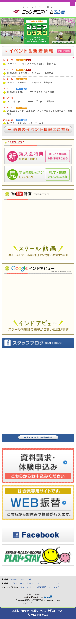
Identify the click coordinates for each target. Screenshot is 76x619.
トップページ (26, 587)
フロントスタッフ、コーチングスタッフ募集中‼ (31, 101)
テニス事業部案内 (39, 587)
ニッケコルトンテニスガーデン (47, 583)
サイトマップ (54, 587)
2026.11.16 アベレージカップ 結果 (25, 123)
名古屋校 (14, 579)
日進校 (29, 579)
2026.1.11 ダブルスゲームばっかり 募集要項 (30, 73)
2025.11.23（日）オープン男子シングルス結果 (30, 92)
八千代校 (14, 583)
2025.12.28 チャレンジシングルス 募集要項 (30, 82)
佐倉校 (21, 583)
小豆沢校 (30, 583)
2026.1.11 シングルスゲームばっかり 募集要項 (31, 63)
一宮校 (21, 579)
